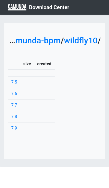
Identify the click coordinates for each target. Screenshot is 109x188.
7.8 (14, 116)
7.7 (14, 105)
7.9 (14, 128)
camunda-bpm (34, 40)
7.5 (14, 82)
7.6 (14, 93)
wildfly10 (80, 40)
